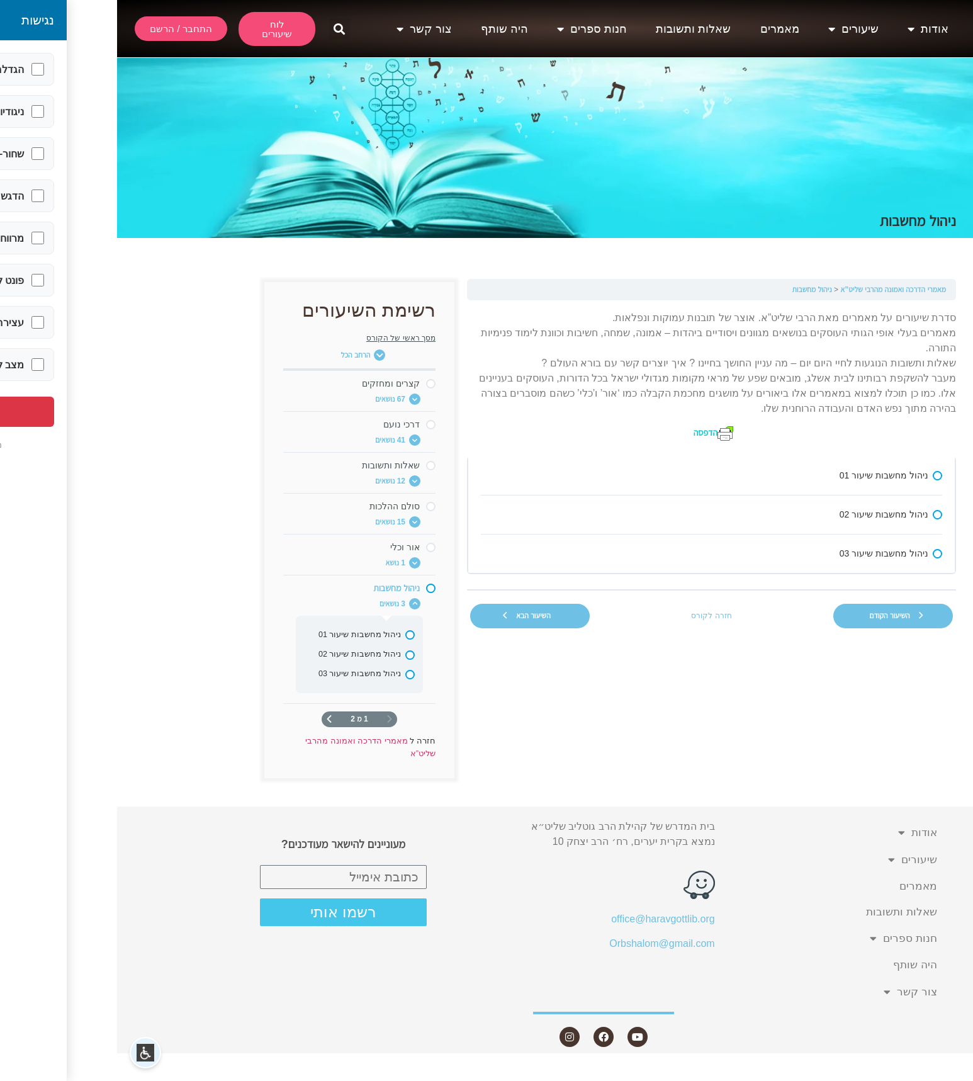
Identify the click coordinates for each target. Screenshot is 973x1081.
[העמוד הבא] (212, 719)
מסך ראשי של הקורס (283, 338)
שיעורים (736, 29)
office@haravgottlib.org (545, 919)
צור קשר (307, 29)
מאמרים (662, 29)
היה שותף (387, 29)
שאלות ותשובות (576, 29)
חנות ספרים (475, 29)
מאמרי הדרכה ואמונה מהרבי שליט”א (776, 289)
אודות (810, 29)
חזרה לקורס (594, 615)
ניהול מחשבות (694, 289)
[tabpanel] (594, 375)
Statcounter (947, 1073)
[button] (222, 28)
